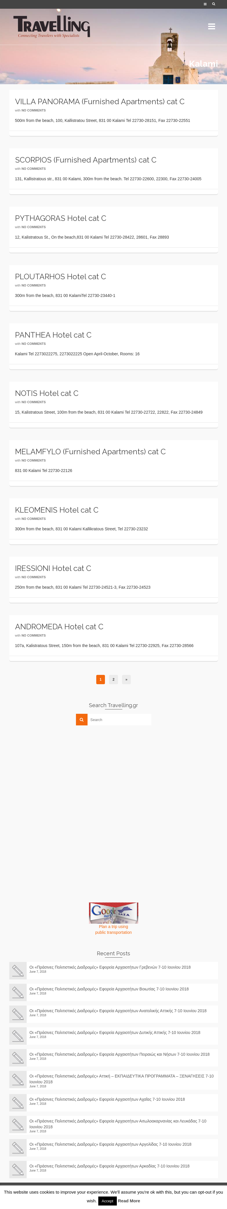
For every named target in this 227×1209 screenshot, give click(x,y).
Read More (129, 1200)
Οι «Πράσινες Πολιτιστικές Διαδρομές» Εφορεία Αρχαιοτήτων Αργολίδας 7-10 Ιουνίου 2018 (113, 1144)
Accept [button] (107, 1201)
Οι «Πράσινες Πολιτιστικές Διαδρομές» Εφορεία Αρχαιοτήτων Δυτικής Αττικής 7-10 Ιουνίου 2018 (115, 1032)
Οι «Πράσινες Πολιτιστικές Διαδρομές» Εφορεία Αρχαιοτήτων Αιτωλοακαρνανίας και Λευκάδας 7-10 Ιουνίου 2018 (118, 1124)
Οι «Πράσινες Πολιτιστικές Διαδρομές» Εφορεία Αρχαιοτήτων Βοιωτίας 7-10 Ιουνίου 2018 (109, 989)
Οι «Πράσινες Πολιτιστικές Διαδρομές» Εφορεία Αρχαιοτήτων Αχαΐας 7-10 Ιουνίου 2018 (107, 1099)
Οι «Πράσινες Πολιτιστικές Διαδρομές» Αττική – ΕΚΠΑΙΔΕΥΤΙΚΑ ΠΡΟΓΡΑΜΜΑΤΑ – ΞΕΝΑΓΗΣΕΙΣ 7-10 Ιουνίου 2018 (122, 1079)
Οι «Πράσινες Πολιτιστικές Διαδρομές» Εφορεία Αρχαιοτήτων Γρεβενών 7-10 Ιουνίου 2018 (110, 967)
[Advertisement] (52, 770)
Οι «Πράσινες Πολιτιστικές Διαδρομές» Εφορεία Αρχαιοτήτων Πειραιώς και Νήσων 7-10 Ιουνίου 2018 (120, 1054)
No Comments (33, 110)
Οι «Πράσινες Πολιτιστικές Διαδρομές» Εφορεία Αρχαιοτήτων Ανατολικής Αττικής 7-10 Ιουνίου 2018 (118, 1010)
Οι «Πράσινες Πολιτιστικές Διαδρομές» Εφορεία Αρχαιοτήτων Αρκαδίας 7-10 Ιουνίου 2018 (112, 1166)
